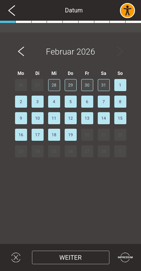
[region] (70, 138)
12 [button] (70, 118)
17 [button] (37, 134)
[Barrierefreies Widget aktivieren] (127, 10)
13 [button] (87, 118)
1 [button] (120, 85)
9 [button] (21, 118)
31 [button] (103, 85)
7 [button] (103, 101)
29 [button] (70, 85)
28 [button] (54, 85)
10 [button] (37, 118)
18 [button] (54, 134)
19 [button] (70, 134)
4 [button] (54, 101)
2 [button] (21, 101)
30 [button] (87, 85)
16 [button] (20, 134)
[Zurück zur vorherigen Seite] (11, 10)
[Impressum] (125, 257)
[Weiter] (70, 257)
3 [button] (37, 101)
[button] (21, 51)
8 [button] (120, 101)
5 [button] (70, 101)
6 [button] (87, 101)
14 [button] (103, 118)
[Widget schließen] (16, 257)
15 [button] (120, 118)
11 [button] (54, 118)
